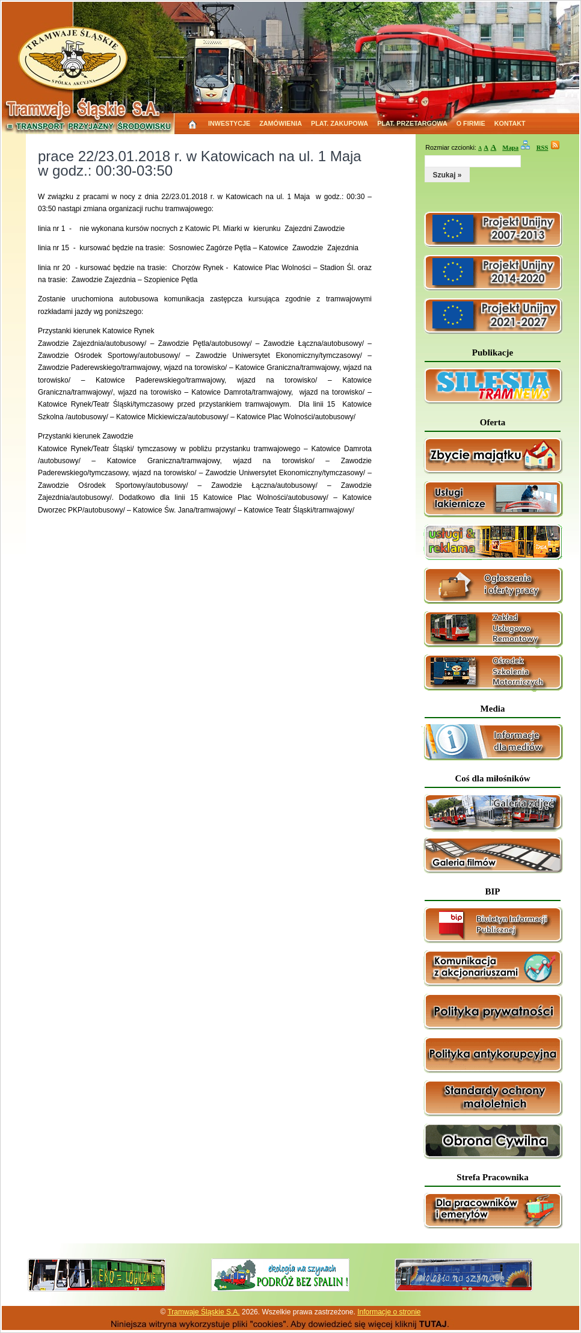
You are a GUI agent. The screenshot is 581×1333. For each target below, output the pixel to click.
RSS (542, 147)
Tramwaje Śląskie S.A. (203, 1312)
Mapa (510, 147)
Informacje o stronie (388, 1312)
